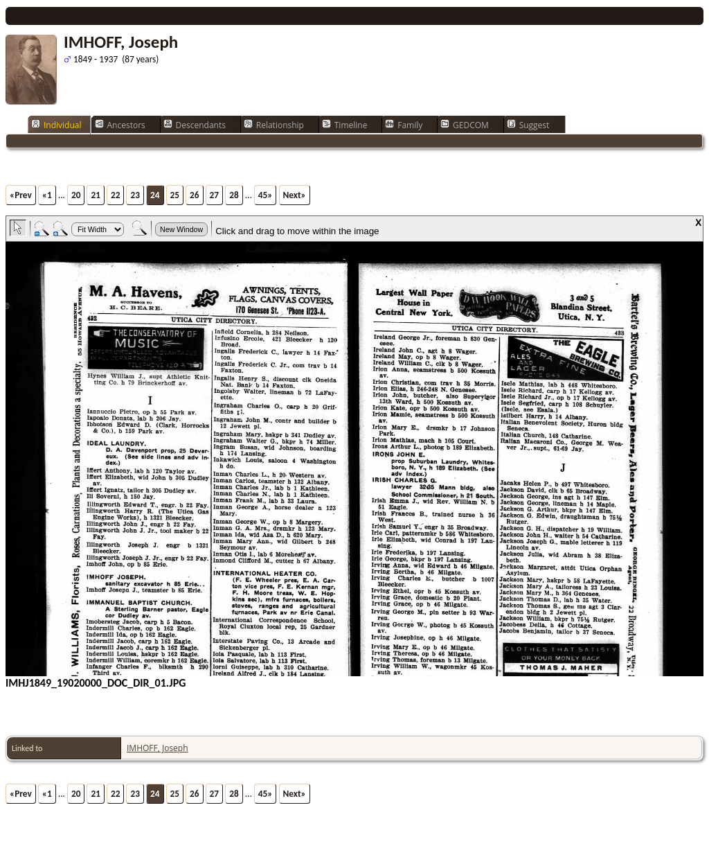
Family (403, 124)
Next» (294, 195)
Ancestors (120, 124)
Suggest (528, 124)
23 (135, 195)
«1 (47, 195)
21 (95, 195)
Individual (56, 124)
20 (76, 195)
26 (194, 195)
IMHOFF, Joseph (157, 748)
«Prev (21, 195)
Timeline (345, 124)
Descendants (194, 124)
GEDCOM (464, 124)
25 (175, 195)
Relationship (274, 124)
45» (265, 195)
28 (234, 195)
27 (214, 195)
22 (115, 195)
